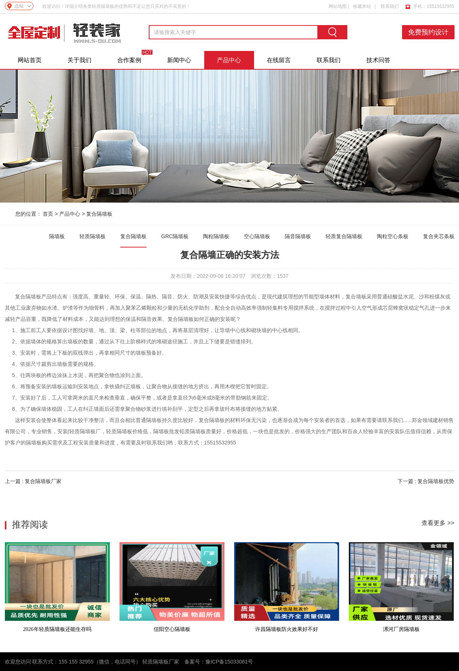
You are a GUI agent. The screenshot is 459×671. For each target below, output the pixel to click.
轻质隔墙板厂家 (160, 662)
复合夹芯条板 (439, 236)
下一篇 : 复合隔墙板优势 (426, 481)
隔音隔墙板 (298, 236)
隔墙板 (57, 236)
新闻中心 (179, 60)
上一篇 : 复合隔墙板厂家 (33, 481)
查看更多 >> (438, 523)
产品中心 (229, 60)
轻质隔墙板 (92, 236)
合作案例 (129, 60)
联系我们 (390, 6)
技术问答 (378, 60)
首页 (48, 214)
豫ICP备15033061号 (229, 662)
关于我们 (79, 60)
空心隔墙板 (257, 236)
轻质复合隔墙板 (344, 236)
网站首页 (30, 60)
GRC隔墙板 (174, 236)
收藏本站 (362, 6)
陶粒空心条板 (392, 236)
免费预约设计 (428, 32)
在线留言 (279, 60)
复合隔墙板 (99, 214)
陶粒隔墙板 (216, 236)
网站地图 (338, 6)
